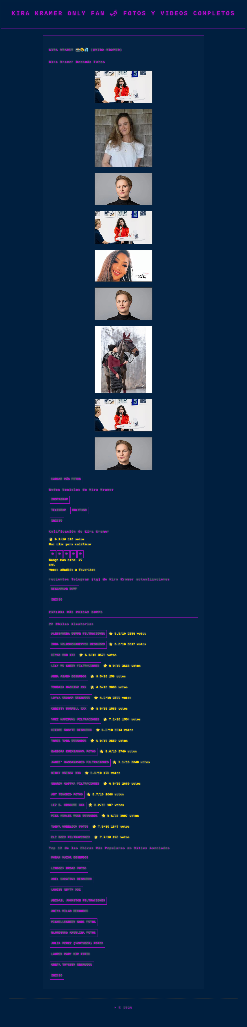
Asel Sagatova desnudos (71, 879)
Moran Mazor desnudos (69, 857)
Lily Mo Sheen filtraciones (75, 666)
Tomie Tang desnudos (68, 741)
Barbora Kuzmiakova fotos (73, 751)
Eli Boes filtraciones (70, 837)
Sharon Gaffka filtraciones (75, 784)
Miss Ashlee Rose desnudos (74, 816)
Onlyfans (79, 510)
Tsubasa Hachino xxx (68, 687)
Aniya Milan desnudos (69, 911)
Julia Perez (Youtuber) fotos (77, 943)
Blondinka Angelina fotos (73, 933)
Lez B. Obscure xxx (68, 805)
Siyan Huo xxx (63, 655)
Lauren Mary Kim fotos (70, 954)
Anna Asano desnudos (68, 676)
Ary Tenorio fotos (67, 794)
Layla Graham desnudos (70, 698)
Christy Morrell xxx (68, 709)
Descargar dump (64, 589)
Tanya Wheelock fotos (69, 827)
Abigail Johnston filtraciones (78, 900)
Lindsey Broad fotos (68, 868)
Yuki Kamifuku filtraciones (75, 719)
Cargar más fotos (66, 479)
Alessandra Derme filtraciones (78, 634)
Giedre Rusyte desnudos (71, 730)
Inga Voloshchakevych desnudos (78, 644)
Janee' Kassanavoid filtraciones (80, 762)
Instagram (59, 499)
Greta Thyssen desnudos (71, 965)
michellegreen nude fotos (73, 922)
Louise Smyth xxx (66, 890)
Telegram (58, 510)
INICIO (57, 521)
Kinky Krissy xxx (66, 773)
